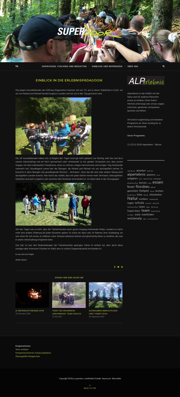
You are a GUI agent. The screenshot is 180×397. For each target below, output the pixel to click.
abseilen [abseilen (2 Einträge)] (141, 170)
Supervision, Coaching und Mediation (64, 66)
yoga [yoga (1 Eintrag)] (144, 219)
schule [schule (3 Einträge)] (139, 202)
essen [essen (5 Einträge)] (158, 182)
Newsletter (116, 378)
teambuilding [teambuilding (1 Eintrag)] (155, 211)
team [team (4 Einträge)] (145, 210)
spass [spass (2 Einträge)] (142, 206)
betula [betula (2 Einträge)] (142, 182)
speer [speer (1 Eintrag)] (148, 207)
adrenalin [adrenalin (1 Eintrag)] (150, 171)
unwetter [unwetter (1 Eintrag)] (130, 215)
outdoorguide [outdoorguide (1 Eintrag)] (153, 199)
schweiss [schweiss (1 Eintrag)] (148, 203)
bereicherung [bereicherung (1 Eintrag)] (147, 179)
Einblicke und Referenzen (107, 66)
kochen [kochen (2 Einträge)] (159, 191)
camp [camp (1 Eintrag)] (149, 183)
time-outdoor (21, 349)
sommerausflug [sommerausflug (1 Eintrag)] (132, 207)
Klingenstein (34, 356)
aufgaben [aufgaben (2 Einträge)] (132, 178)
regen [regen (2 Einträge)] (130, 203)
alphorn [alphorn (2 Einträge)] (151, 174)
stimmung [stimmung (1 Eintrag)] (154, 207)
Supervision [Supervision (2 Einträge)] (133, 210)
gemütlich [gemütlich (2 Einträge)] (132, 191)
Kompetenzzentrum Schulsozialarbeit (33, 353)
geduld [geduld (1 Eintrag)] (153, 187)
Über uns (133, 66)
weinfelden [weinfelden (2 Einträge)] (147, 214)
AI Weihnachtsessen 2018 (29, 311)
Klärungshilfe (21, 356)
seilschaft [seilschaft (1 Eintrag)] (156, 203)
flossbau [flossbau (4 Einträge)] (142, 186)
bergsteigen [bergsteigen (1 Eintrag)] (157, 179)
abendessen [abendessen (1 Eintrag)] (131, 171)
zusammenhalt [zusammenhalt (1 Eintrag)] (152, 219)
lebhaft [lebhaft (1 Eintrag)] (145, 195)
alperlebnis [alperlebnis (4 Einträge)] (136, 174)
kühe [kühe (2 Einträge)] (139, 194)
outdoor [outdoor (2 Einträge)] (143, 199)
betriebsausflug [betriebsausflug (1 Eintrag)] (132, 183)
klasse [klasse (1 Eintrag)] (152, 191)
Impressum (106, 378)
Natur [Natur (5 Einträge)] (132, 198)
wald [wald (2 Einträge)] (137, 214)
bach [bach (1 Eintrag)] (140, 179)
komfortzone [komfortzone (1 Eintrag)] (131, 195)
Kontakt (98, 378)
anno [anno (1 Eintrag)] (158, 175)
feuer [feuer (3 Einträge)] (130, 186)
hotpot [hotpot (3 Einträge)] (144, 190)
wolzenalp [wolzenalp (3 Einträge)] (134, 218)
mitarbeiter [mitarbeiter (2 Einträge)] (155, 194)
